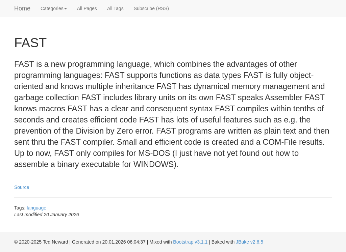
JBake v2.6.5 (249, 242)
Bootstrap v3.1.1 (190, 242)
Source (21, 187)
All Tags (115, 8)
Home (22, 8)
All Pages (87, 8)
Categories (54, 8)
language (36, 208)
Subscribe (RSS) (151, 8)
